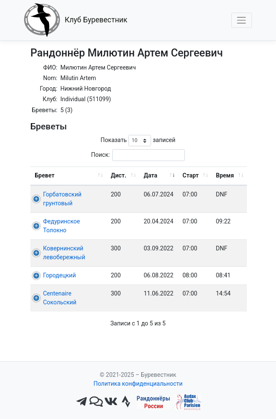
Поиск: (138, 155)
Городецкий (59, 275)
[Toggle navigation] (241, 20)
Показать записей (137, 140)
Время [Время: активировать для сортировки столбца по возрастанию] (225, 175)
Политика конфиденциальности (137, 383)
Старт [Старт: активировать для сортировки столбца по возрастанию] (191, 175)
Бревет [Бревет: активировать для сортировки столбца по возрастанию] (45, 175)
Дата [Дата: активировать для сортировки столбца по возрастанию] (150, 175)
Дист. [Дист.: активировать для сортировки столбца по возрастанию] (119, 175)
